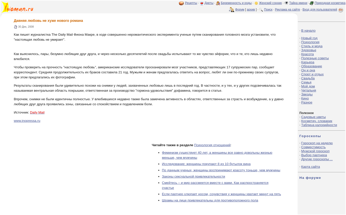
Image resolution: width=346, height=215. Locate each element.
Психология (310, 42)
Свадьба (307, 78)
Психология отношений (212, 145)
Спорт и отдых (312, 74)
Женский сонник (270, 3)
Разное (306, 102)
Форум (239, 9)
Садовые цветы (313, 117)
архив (251, 9)
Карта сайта (310, 167)
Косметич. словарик (316, 121)
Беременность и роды (236, 3)
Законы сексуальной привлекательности (193, 176)
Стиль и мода (311, 46)
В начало (308, 30)
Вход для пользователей (323, 9)
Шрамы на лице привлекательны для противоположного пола (210, 200)
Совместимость (313, 147)
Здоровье (308, 50)
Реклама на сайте (287, 9)
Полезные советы (315, 58)
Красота (307, 54)
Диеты (209, 3)
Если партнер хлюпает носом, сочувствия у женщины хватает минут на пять (221, 194)
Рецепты (191, 3)
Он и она (308, 70)
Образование (311, 66)
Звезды (306, 94)
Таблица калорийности (319, 125)
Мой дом (308, 86)
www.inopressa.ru (27, 121)
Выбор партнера (314, 155)
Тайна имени (298, 3)
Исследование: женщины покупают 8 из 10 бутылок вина (206, 164)
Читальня (308, 90)
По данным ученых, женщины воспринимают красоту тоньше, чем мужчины (221, 170)
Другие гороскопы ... (317, 159)
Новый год (309, 38)
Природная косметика (330, 3)
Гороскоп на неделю (317, 143)
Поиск (268, 9)
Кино (305, 98)
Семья (306, 82)
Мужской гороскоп (315, 151)
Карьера (307, 62)
